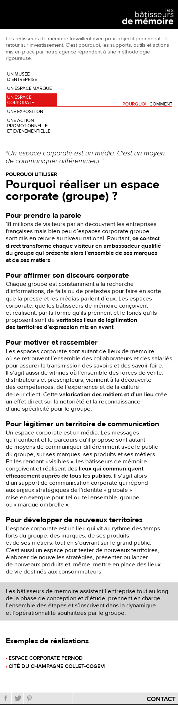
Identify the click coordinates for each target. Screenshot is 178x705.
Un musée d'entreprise (22, 76)
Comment (160, 104)
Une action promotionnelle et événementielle (28, 126)
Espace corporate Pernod (46, 658)
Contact (161, 699)
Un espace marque (29, 88)
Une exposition (25, 111)
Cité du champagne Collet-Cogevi (57, 667)
